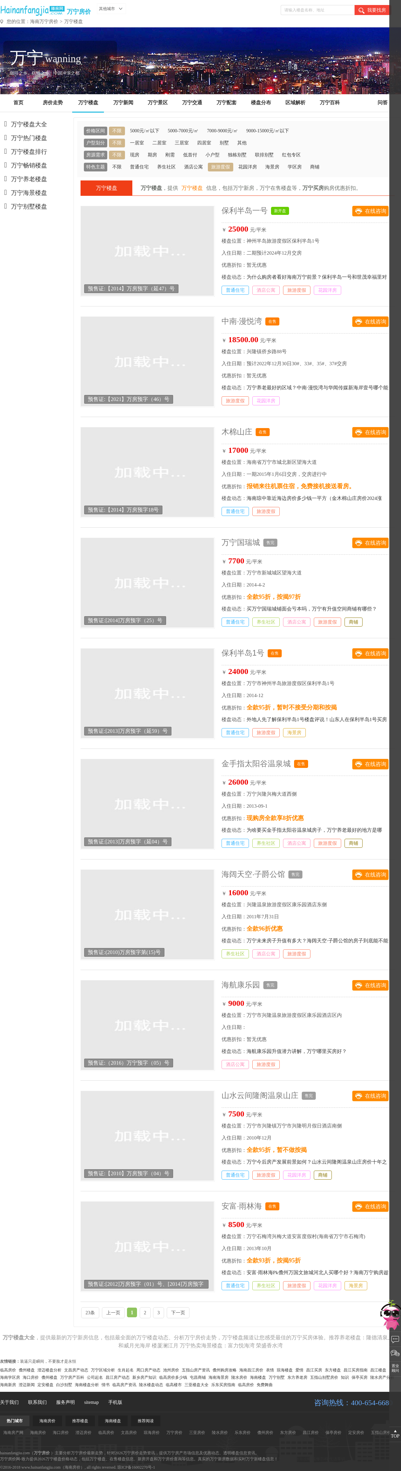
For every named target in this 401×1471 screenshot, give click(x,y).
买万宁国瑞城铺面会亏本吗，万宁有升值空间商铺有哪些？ (312, 609)
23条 (90, 1312)
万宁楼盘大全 (23, 124)
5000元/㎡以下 (144, 130)
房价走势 (53, 102)
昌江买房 (314, 1370)
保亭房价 (333, 1432)
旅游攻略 (303, 1459)
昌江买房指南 (356, 1370)
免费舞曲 (265, 1384)
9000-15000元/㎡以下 (267, 130)
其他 (242, 142)
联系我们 (37, 1402)
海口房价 (31, 1377)
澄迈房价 (84, 1432)
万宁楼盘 (73, 21)
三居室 (182, 142)
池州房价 (171, 1370)
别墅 (224, 142)
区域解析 (295, 102)
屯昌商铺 (198, 1377)
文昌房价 (129, 1432)
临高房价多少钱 (173, 1377)
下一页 (178, 1312)
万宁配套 (227, 102)
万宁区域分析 (103, 1370)
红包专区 (291, 154)
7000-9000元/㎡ (222, 130)
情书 (106, 1384)
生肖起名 (126, 1370)
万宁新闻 (123, 102)
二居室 (159, 142)
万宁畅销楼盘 (23, 165)
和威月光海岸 (134, 1345)
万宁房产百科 (72, 1377)
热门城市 (15, 1421)
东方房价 (288, 1432)
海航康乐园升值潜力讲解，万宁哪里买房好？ (297, 1051)
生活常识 (337, 1459)
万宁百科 (330, 102)
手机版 (115, 1402)
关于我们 (9, 1402)
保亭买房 (360, 1377)
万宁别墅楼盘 (23, 206)
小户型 (213, 154)
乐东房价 (243, 1432)
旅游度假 (220, 166)
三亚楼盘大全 (196, 1384)
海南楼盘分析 (87, 1384)
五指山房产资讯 (196, 1370)
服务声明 (65, 1402)
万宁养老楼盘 (23, 179)
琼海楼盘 (285, 1370)
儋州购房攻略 (225, 1370)
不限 (117, 130)
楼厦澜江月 (165, 1345)
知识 (345, 1377)
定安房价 (356, 1432)
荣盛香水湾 (269, 1345)
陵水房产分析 (382, 1377)
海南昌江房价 (251, 1370)
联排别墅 (264, 154)
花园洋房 (247, 166)
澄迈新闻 (27, 1384)
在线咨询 (375, 211)
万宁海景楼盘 (23, 192)
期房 (152, 154)
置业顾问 (395, 1368)
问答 (383, 102)
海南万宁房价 (44, 21)
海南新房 (8, 1384)
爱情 (299, 1370)
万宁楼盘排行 (23, 151)
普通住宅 (139, 166)
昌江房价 (311, 1432)
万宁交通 (192, 102)
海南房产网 (13, 1432)
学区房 (295, 166)
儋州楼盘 (27, 1370)
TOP (395, 1436)
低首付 (190, 154)
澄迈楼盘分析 (49, 1370)
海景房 (272, 166)
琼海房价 (152, 1432)
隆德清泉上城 (382, 1337)
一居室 (137, 142)
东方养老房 (297, 1377)
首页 (18, 102)
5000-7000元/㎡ (183, 130)
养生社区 (166, 166)
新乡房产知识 (144, 1377)
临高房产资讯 (124, 1384)
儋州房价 (265, 1432)
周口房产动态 (148, 1370)
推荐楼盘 (80, 1421)
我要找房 (372, 11)
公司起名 (95, 1377)
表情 (270, 1370)
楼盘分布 (261, 102)
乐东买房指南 (223, 1384)
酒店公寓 (193, 166)
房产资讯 (286, 1459)
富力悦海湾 (241, 1345)
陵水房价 (239, 1377)
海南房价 (47, 1421)
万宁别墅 (277, 1377)
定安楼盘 (45, 1384)
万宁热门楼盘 (23, 138)
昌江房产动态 (118, 1377)
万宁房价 (79, 11)
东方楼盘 (333, 1370)
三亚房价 (197, 1432)
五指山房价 (381, 1432)
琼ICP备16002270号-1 (136, 1467)
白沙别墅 (64, 1384)
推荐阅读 (146, 1421)
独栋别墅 (237, 154)
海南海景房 (219, 1377)
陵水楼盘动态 (151, 1384)
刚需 (170, 154)
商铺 (314, 166)
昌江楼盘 (378, 1370)
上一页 (113, 1312)
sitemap (91, 1402)
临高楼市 (174, 1384)
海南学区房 (10, 1377)
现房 (134, 154)
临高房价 (8, 1370)
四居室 (204, 142)
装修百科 (320, 1459)
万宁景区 (158, 102)
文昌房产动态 (76, 1370)
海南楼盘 (258, 1377)
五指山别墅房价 (324, 1377)
